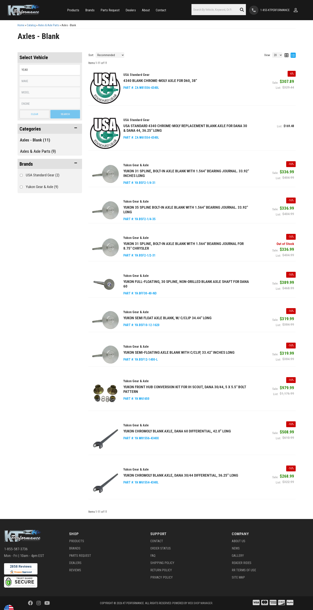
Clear (34, 114)
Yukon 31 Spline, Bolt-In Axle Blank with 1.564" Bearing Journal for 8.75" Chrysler (183, 246)
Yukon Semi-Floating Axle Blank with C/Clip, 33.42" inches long (178, 352)
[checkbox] (21, 175)
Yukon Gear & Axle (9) (42, 186)
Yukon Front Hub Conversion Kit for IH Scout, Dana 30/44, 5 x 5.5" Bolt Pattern (184, 389)
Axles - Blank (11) (35, 140)
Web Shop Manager (200, 603)
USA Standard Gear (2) (42, 175)
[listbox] (50, 70)
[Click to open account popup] (296, 10)
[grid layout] (286, 55)
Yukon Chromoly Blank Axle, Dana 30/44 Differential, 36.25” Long (180, 475)
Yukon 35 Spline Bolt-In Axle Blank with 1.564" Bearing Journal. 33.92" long (185, 209)
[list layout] (293, 55)
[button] (73, 10)
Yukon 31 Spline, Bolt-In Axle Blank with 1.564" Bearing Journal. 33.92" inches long (186, 173)
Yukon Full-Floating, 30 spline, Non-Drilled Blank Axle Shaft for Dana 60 (186, 284)
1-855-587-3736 (16, 549)
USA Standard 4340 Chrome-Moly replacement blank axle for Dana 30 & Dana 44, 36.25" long (185, 128)
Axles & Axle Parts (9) (38, 151)
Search (65, 114)
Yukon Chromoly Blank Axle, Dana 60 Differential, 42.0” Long (177, 431)
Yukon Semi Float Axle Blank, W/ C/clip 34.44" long (167, 318)
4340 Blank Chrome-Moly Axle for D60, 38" (160, 80)
